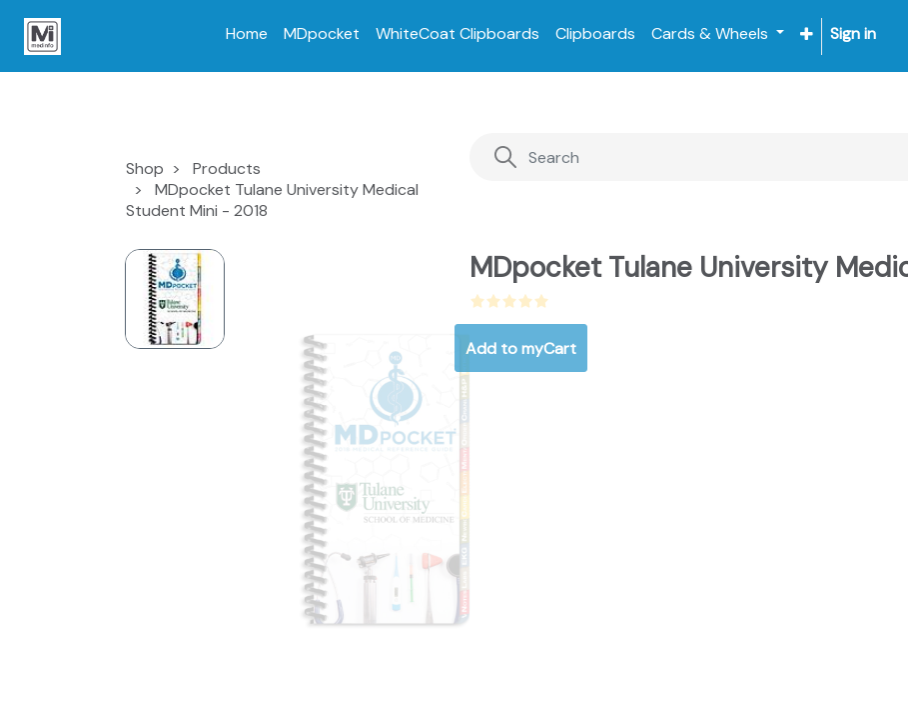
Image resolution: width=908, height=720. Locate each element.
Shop (145, 168)
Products (227, 168)
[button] (806, 34)
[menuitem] (247, 34)
